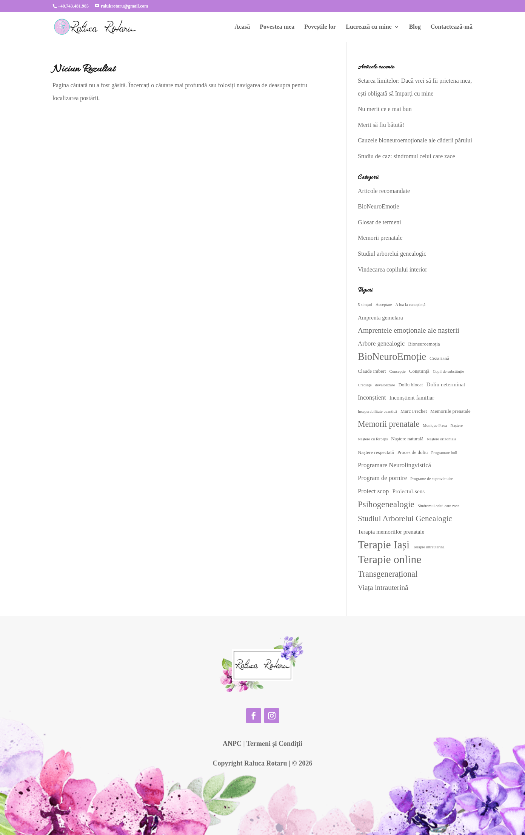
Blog (415, 27)
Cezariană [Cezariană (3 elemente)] (439, 358)
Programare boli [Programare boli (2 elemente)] (444, 453)
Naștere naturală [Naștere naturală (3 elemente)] (407, 438)
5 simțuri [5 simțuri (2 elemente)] (365, 305)
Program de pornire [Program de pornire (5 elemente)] (382, 478)
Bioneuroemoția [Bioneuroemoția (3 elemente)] (424, 344)
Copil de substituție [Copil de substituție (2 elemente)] (448, 371)
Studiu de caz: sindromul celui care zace (406, 156)
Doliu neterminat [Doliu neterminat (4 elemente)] (445, 384)
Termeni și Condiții (274, 743)
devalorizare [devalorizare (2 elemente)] (385, 385)
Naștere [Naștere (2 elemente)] (457, 425)
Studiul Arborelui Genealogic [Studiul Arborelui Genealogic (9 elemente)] (405, 518)
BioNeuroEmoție (378, 206)
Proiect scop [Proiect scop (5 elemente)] (373, 491)
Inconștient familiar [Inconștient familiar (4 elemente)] (411, 398)
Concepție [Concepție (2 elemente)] (398, 371)
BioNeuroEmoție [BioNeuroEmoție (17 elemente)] (392, 356)
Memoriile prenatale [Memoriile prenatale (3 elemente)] (450, 411)
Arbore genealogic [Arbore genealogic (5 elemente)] (381, 343)
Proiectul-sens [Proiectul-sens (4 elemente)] (408, 491)
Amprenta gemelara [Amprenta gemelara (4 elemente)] (380, 318)
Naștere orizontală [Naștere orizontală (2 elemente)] (441, 439)
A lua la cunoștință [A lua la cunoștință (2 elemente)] (410, 305)
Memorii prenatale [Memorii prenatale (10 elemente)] (388, 424)
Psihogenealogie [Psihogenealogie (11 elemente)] (386, 504)
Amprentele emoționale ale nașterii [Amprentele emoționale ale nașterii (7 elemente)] (408, 330)
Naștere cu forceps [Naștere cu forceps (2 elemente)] (373, 439)
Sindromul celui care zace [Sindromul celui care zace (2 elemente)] (438, 506)
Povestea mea (277, 27)
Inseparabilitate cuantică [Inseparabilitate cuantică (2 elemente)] (377, 411)
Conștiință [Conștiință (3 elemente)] (419, 371)
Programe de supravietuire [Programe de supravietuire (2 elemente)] (431, 479)
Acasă (242, 27)
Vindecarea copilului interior (392, 269)
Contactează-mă (452, 27)
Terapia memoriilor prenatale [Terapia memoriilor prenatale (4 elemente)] (391, 532)
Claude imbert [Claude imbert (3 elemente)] (372, 371)
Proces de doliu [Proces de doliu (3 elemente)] (412, 452)
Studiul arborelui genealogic (392, 253)
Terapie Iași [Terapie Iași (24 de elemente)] (384, 545)
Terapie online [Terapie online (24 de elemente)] (389, 559)
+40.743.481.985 (73, 6)
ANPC (232, 743)
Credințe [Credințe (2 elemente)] (365, 385)
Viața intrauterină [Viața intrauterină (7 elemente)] (383, 587)
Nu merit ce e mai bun (385, 109)
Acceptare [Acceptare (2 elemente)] (384, 305)
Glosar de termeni (379, 222)
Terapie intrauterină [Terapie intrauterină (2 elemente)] (429, 547)
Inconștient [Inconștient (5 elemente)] (372, 397)
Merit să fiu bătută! (381, 125)
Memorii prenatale (380, 238)
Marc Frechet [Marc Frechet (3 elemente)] (413, 411)
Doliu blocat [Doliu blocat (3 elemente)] (410, 384)
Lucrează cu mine (368, 27)
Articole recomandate (384, 191)
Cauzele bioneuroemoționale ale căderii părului (415, 140)
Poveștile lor (320, 27)
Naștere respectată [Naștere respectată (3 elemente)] (376, 452)
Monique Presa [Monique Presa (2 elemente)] (435, 425)
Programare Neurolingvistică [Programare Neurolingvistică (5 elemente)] (394, 465)
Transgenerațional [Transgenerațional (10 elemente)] (387, 574)
